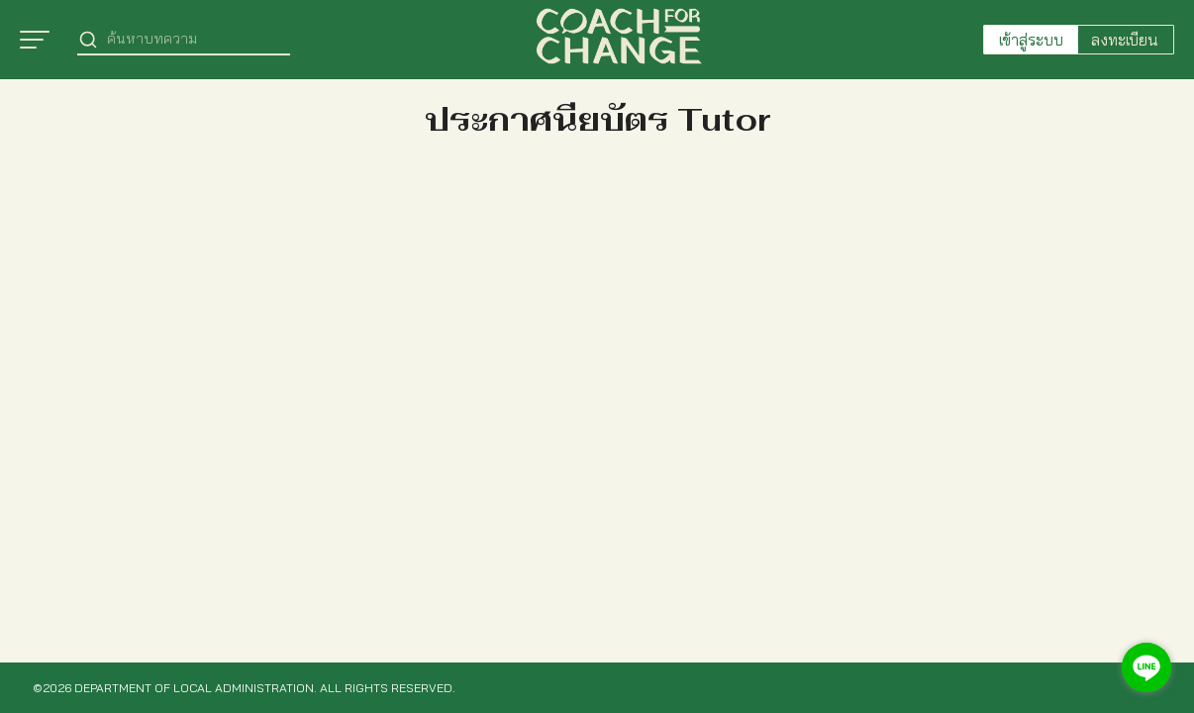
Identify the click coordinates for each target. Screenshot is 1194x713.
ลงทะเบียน (1124, 40)
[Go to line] (1146, 667)
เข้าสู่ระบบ (1031, 40)
